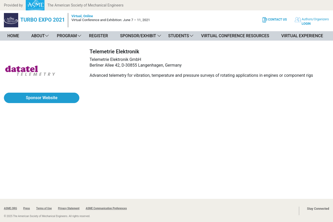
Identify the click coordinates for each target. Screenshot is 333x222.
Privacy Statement (69, 208)
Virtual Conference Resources (235, 35)
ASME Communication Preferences (106, 208)
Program (67, 35)
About (38, 35)
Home (13, 35)
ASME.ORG (10, 208)
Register (98, 35)
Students (178, 35)
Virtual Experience (302, 35)
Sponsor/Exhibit (138, 35)
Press (26, 208)
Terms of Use (44, 208)
